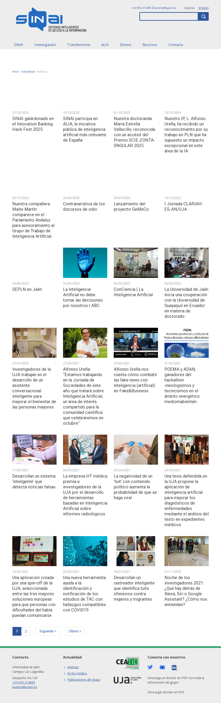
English (190, 8)
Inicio (15, 71)
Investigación (45, 44)
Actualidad (28, 71)
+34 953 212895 (141, 8)
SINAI (18, 44)
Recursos (149, 44)
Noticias (73, 667)
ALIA (105, 44)
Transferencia (78, 44)
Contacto (176, 44)
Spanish (203, 8)
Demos (125, 44)
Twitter (150, 667)
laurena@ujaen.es (165, 8)
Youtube (162, 667)
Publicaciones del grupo (83, 680)
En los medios (77, 673)
